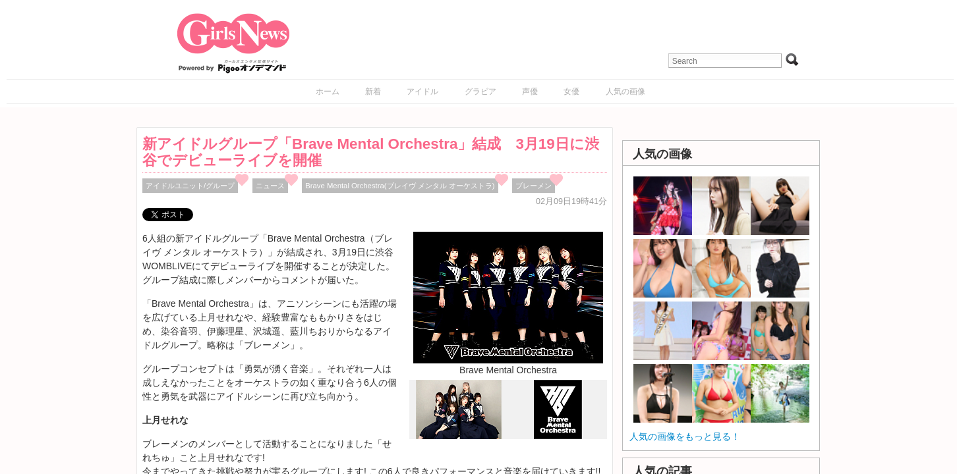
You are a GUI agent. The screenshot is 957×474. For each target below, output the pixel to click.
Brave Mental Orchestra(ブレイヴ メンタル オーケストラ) (399, 186)
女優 (571, 91)
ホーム (327, 91)
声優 (530, 91)
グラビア (480, 91)
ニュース (270, 186)
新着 (373, 91)
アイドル (422, 91)
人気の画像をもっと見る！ (684, 436)
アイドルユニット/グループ (190, 186)
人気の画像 (625, 91)
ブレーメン (533, 186)
